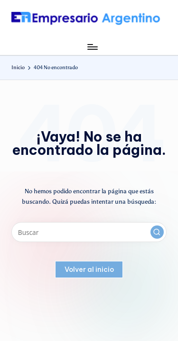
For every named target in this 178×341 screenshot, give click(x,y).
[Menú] (92, 46)
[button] (157, 232)
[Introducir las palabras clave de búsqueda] (89, 232)
